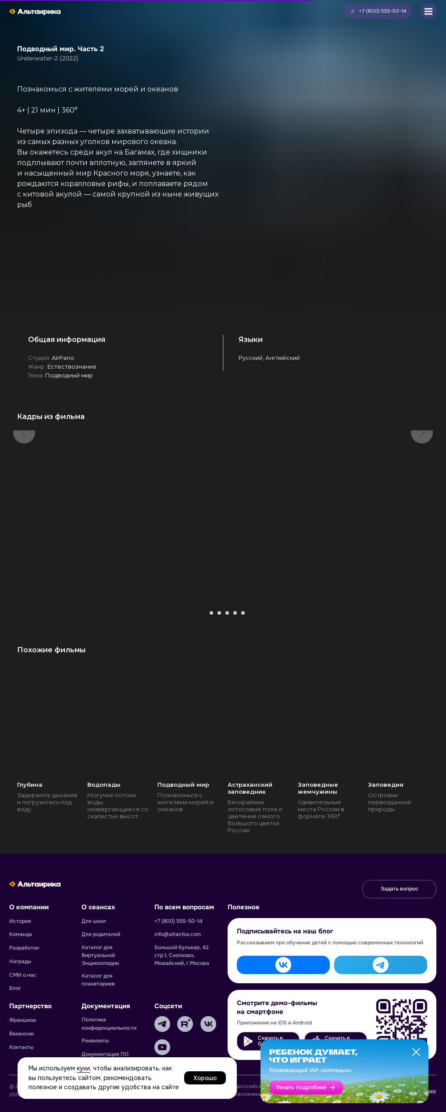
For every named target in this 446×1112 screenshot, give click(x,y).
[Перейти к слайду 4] (227, 613)
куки (83, 1068)
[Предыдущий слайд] (24, 515)
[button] (378, 11)
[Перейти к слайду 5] (235, 613)
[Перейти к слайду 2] (211, 613)
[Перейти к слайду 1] (203, 613)
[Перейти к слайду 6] (243, 613)
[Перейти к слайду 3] (219, 613)
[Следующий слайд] (422, 515)
